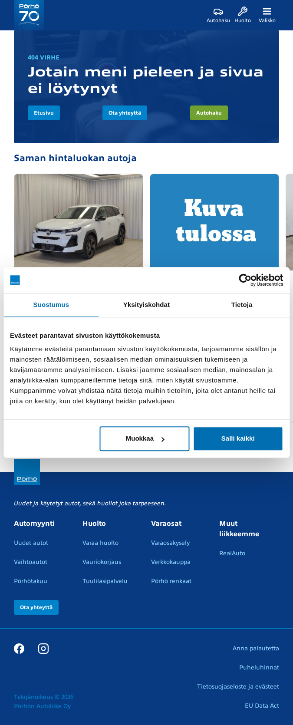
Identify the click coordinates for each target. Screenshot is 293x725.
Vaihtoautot (30, 562)
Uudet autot (31, 543)
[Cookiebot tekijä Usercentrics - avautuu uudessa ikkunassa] (245, 280)
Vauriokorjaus (101, 562)
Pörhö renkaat (171, 581)
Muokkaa (145, 438)
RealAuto (232, 553)
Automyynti (34, 523)
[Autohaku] (218, 15)
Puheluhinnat (259, 667)
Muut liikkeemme (239, 529)
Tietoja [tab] (242, 304)
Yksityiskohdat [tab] (146, 304)
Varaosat (166, 523)
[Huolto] (242, 15)
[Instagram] (43, 648)
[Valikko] (267, 15)
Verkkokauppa (171, 562)
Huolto (94, 523)
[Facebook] (19, 648)
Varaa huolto (100, 543)
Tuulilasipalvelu (105, 581)
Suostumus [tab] (51, 304)
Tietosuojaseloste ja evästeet (238, 686)
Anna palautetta (256, 648)
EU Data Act (262, 705)
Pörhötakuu (30, 581)
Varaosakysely (170, 543)
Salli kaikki (238, 438)
